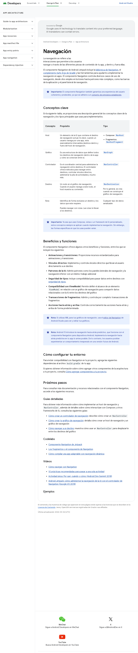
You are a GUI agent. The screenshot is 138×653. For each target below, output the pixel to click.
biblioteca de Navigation (107, 70)
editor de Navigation (112, 318)
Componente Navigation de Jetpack (65, 444)
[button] (15, 21)
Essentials (32, 3)
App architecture (13, 13)
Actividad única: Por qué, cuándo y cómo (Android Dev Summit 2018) (80, 476)
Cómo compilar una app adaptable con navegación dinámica (76, 454)
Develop (72, 3)
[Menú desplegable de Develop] (79, 3)
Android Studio (126, 3)
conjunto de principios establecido (106, 95)
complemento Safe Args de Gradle (59, 73)
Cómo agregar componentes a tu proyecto (86, 372)
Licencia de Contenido (46, 507)
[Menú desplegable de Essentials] (40, 3)
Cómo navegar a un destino (61, 428)
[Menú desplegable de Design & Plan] (62, 3)
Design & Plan (67, 42)
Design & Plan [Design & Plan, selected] (53, 3)
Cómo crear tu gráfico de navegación (65, 420)
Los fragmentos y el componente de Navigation (70, 449)
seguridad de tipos (57, 282)
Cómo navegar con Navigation (62, 467)
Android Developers (50, 42)
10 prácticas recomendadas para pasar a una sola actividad (76, 471)
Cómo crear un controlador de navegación (68, 416)
